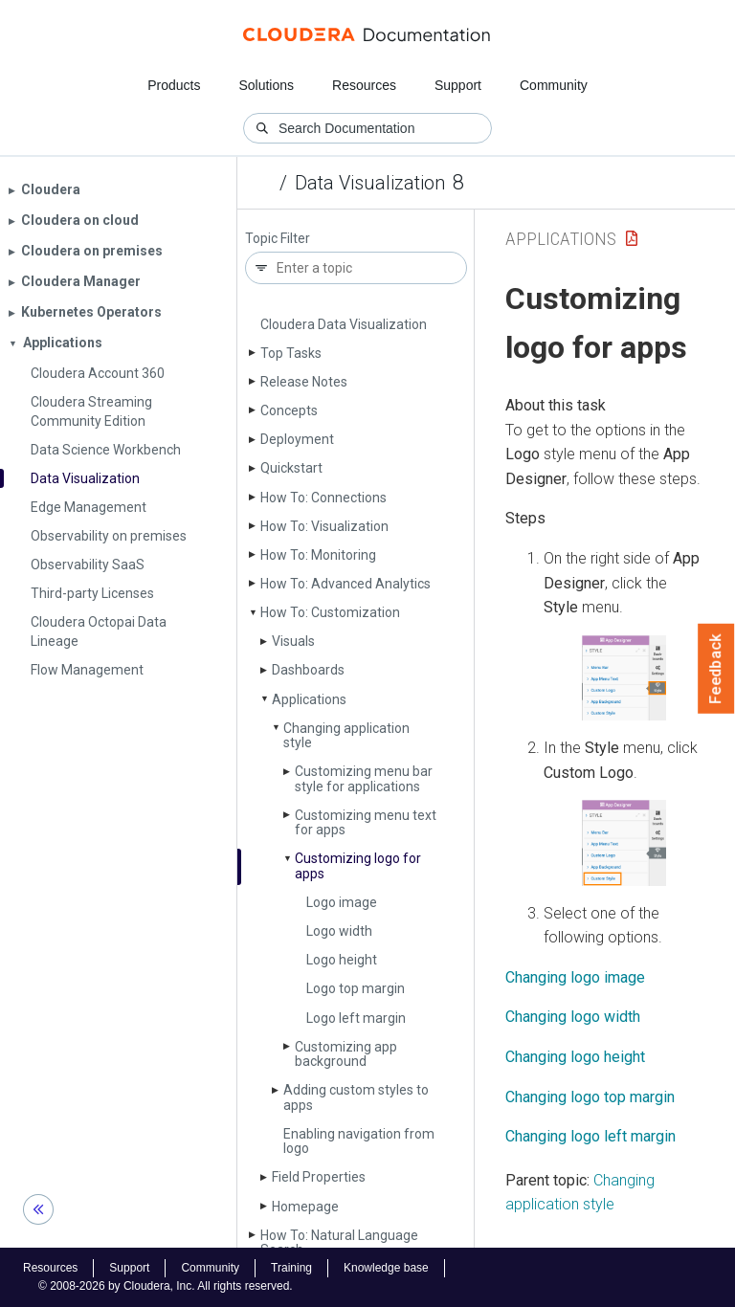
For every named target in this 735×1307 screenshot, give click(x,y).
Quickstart (291, 468)
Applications (309, 699)
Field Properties (319, 1177)
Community (554, 85)
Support (457, 85)
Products (173, 85)
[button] (624, 677)
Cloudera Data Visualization (343, 324)
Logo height (341, 959)
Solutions (266, 85)
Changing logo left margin (590, 1136)
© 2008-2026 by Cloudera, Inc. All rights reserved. (165, 1286)
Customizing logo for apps (358, 865)
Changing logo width (572, 1017)
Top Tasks (291, 353)
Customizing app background (346, 1054)
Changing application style (346, 735)
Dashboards (308, 669)
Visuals (293, 641)
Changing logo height (575, 1057)
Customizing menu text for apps (365, 822)
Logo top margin (355, 988)
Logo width (339, 931)
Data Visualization (370, 182)
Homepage (305, 1206)
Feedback (716, 668)
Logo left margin (356, 1018)
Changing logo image (575, 977)
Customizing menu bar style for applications (364, 778)
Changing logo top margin (590, 1097)
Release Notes (303, 381)
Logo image (341, 902)
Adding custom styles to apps (356, 1097)
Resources (364, 85)
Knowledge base (386, 1267)
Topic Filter (277, 239)
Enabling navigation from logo (358, 1141)
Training (291, 1267)
